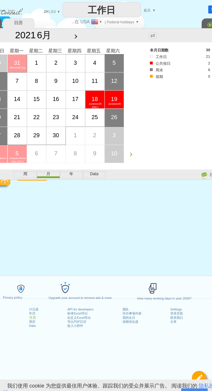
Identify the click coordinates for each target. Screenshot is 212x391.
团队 (126, 309)
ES (53, 12)
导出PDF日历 (76, 321)
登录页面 (176, 313)
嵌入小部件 (75, 325)
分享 (173, 321)
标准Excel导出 (77, 313)
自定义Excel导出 (79, 317)
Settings (176, 309)
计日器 (34, 309)
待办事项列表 (132, 313)
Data (32, 325)
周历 (32, 321)
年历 (32, 313)
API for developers (80, 309)
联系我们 (176, 317)
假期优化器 (130, 321)
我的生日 (129, 317)
